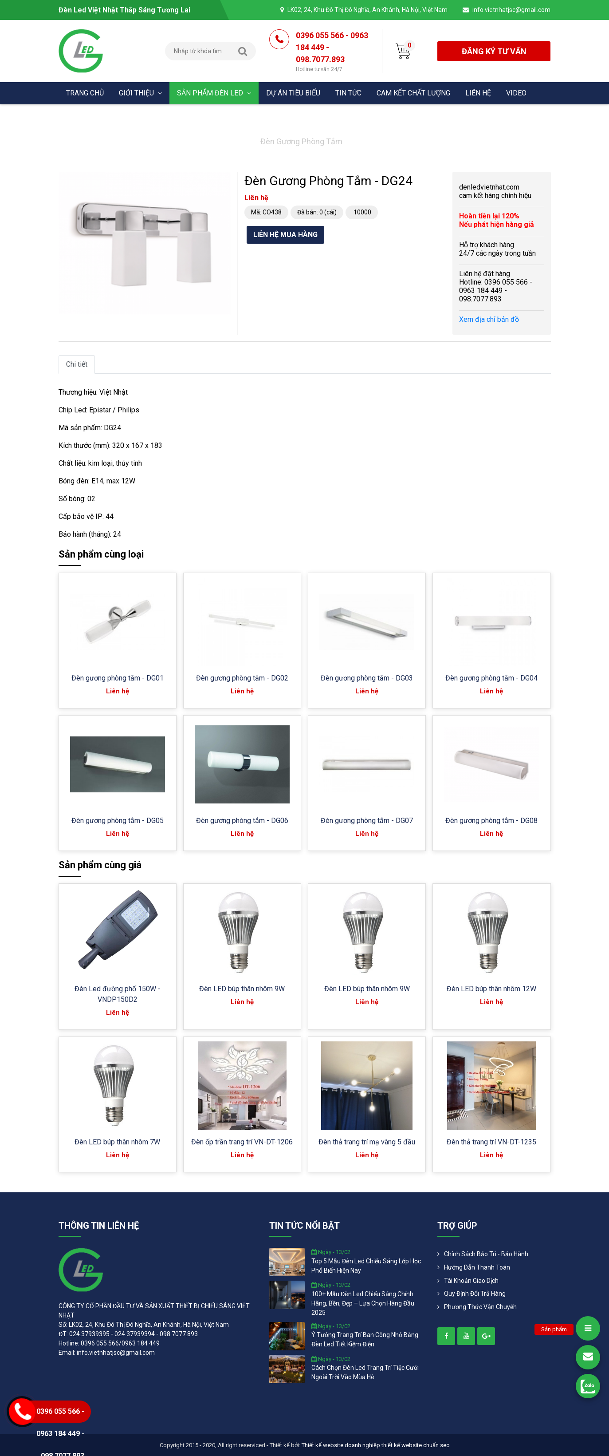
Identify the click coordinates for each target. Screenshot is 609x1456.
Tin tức (348, 93)
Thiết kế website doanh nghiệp (341, 1445)
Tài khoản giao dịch (471, 1280)
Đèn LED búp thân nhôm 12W (491, 989)
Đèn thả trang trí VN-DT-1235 (491, 1142)
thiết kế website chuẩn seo (415, 1445)
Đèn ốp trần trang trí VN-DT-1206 (242, 1142)
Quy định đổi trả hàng (475, 1293)
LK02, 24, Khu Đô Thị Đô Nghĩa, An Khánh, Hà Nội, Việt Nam (367, 9)
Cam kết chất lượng (413, 93)
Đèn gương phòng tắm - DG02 (242, 678)
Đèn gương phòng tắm (301, 141)
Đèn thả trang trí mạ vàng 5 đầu (366, 1142)
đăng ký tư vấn (494, 51)
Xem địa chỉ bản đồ (489, 319)
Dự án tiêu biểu (293, 93)
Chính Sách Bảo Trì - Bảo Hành (486, 1254)
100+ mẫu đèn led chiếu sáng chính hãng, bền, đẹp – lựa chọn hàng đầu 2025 (362, 1303)
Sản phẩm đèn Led (214, 93)
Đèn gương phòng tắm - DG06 (242, 820)
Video (516, 93)
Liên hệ (478, 93)
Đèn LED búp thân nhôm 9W (242, 989)
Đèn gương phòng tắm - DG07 (367, 820)
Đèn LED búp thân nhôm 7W (117, 1142)
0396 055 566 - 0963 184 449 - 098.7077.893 (332, 52)
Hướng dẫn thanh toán (477, 1267)
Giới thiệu (140, 93)
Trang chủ (85, 93)
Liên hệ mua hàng (285, 234)
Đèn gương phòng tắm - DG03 (367, 678)
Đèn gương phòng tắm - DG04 (491, 678)
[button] (223, 180)
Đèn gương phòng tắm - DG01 (117, 678)
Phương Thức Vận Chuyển (480, 1306)
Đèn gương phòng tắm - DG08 (491, 820)
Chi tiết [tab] (76, 364)
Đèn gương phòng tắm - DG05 (117, 820)
